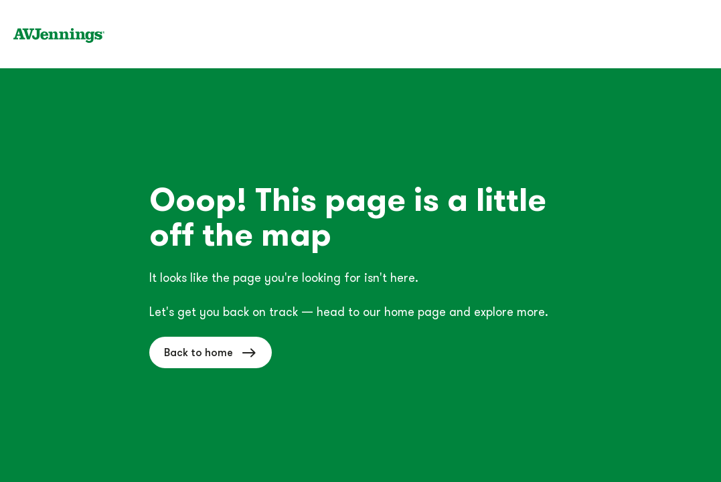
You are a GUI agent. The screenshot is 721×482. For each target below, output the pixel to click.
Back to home (210, 353)
